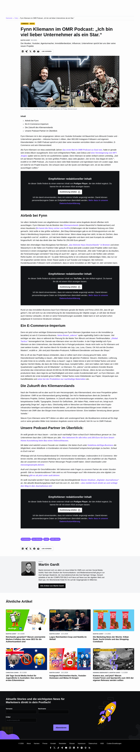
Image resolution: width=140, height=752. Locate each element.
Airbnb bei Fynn (32, 121)
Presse (44, 743)
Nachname (42, 709)
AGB (102, 743)
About (29, 743)
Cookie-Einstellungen (114, 743)
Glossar (72, 743)
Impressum (81, 743)
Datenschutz (93, 743)
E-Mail (8, 717)
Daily (16, 18)
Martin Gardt (11, 634)
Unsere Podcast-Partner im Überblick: (41, 131)
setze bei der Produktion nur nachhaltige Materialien (61, 379)
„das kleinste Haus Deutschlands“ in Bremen (89, 245)
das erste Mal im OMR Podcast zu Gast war (82, 150)
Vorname (9, 709)
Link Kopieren (47, 51)
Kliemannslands (71, 225)
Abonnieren (61, 728)
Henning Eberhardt (100, 672)
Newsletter (62, 743)
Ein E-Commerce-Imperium (37, 124)
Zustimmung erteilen (70, 192)
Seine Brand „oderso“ (67, 335)
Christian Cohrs (12, 672)
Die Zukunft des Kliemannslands (39, 127)
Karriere (36, 743)
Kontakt (53, 743)
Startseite (9, 18)
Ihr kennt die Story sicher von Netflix (53, 228)
